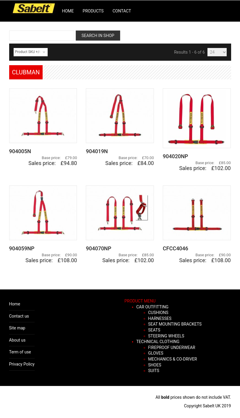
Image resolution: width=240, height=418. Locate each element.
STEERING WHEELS (166, 336)
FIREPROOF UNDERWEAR (171, 347)
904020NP (175, 156)
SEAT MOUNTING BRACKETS (175, 324)
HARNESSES (160, 318)
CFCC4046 (175, 248)
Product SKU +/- (27, 52)
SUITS (154, 370)
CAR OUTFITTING (152, 307)
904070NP (98, 248)
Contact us (19, 316)
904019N (97, 151)
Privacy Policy (22, 364)
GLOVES (155, 353)
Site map (17, 328)
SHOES (154, 365)
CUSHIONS (158, 312)
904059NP (22, 248)
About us (17, 340)
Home (14, 304)
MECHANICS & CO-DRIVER (172, 359)
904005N (20, 151)
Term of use (20, 352)
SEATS (154, 330)
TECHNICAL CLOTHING (158, 341)
